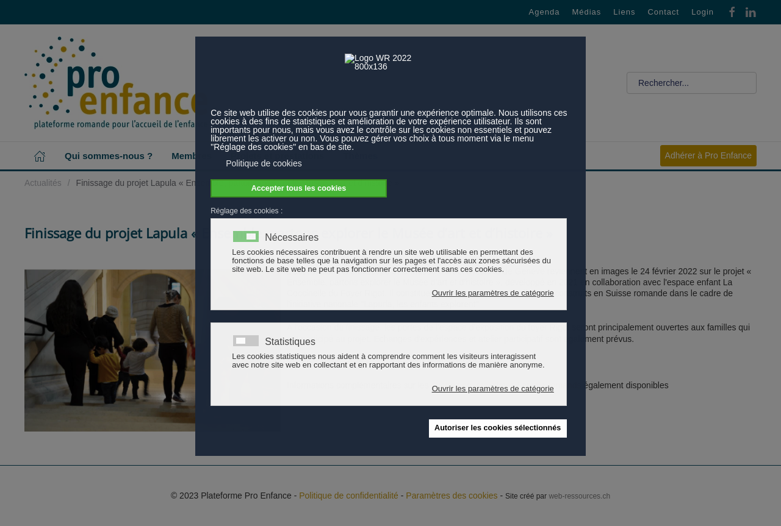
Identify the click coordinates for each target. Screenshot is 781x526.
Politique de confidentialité (348, 495)
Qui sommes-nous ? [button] (109, 156)
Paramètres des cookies (451, 495)
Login (702, 11)
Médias (586, 11)
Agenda (544, 11)
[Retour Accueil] (115, 83)
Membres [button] (191, 156)
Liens (624, 11)
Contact (663, 11)
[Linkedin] (750, 11)
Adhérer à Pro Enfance (708, 155)
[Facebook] (732, 11)
